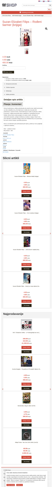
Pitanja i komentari (13, 104)
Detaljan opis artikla (13, 99)
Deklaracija (7, 91)
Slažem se (19, 485)
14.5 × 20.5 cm (7, 138)
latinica (5, 145)
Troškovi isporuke (9, 87)
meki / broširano (7, 141)
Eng (45, 1)
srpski (4, 148)
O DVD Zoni (7, 470)
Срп (49, 1)
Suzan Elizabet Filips (8, 135)
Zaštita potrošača (9, 94)
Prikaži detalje (10, 485)
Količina (4, 65)
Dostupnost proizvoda (10, 84)
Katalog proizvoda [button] (26, 12)
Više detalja (26, 195)
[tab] (26, 84)
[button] (2, 233)
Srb (40, 1)
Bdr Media (5, 152)
